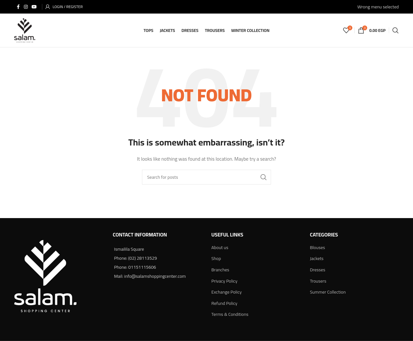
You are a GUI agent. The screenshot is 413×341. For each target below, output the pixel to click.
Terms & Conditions (229, 314)
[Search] (395, 30)
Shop (216, 258)
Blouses (317, 247)
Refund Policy (224, 303)
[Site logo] (24, 30)
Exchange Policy (226, 292)
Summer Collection (328, 292)
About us (219, 247)
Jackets (317, 258)
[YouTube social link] (34, 7)
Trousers (318, 281)
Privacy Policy (224, 281)
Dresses (317, 270)
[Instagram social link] (26, 7)
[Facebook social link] (18, 7)
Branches (220, 270)
